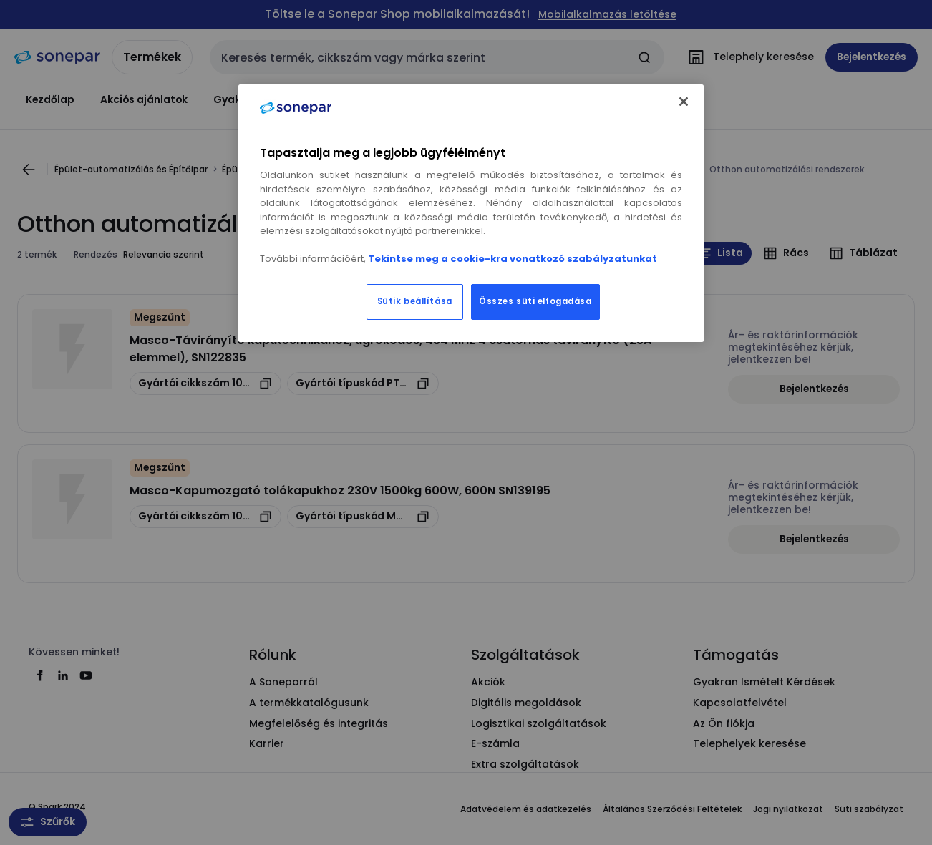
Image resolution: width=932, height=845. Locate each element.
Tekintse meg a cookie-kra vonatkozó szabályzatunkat (512, 258)
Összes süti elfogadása (535, 301)
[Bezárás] (683, 101)
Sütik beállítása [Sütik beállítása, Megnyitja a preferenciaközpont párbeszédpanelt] (414, 301)
